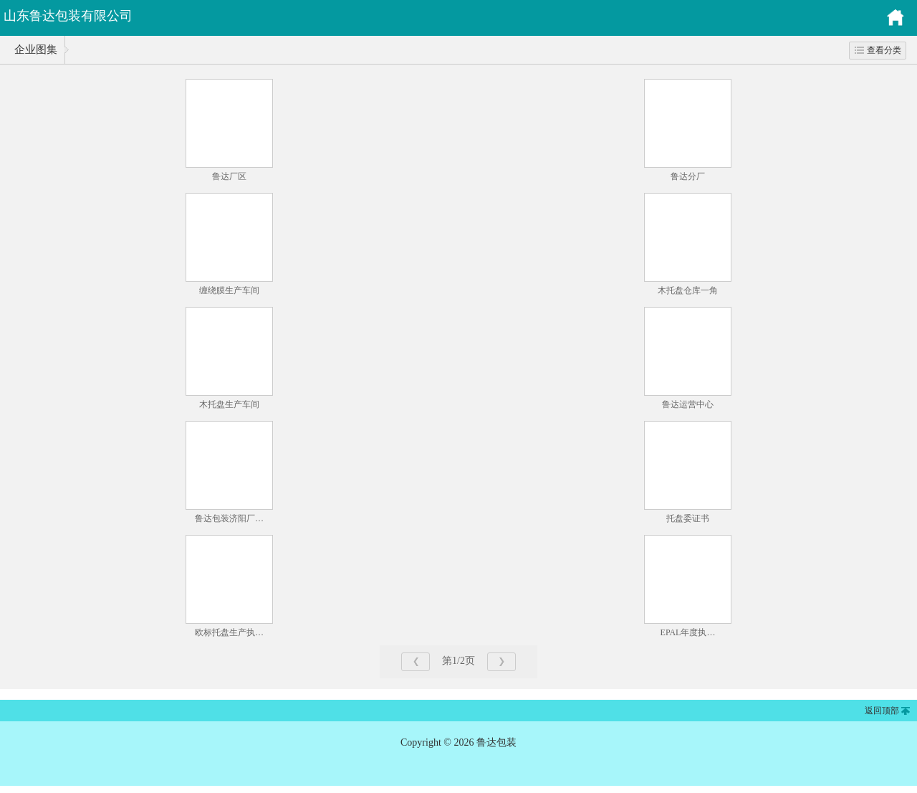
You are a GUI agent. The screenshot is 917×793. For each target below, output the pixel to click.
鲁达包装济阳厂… (229, 518)
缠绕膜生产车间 (229, 290)
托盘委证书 (687, 518)
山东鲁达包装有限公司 (68, 16)
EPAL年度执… (688, 632)
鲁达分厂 (688, 176)
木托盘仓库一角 (688, 290)
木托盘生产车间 (229, 404)
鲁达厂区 (229, 176)
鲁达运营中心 (688, 404)
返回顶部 (882, 711)
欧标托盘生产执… (229, 632)
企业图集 (35, 49)
